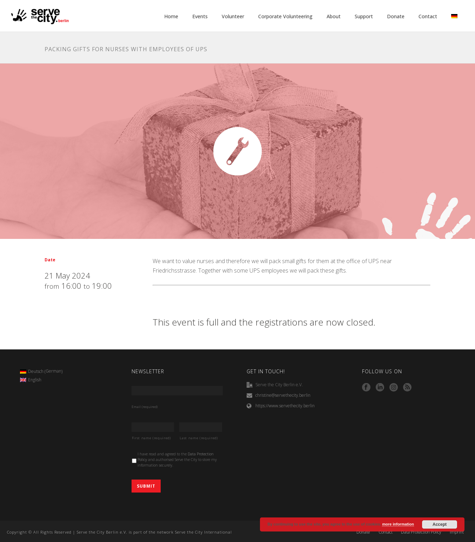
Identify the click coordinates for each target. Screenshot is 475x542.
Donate (395, 16)
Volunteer (233, 16)
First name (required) (151, 438)
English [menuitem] (34, 380)
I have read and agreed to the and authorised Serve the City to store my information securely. (177, 459)
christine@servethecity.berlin (282, 395)
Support (364, 16)
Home (171, 16)
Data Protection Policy (421, 532)
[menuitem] (41, 371)
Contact (428, 16)
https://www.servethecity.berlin (285, 406)
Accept (440, 524)
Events (200, 16)
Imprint (457, 532)
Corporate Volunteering (285, 16)
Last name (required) (199, 438)
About (334, 16)
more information (398, 524)
